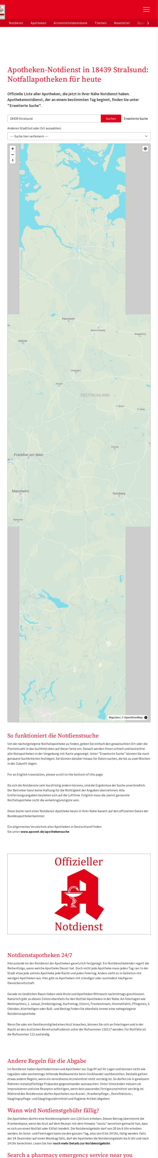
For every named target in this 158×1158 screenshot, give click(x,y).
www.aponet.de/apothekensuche (45, 831)
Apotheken (38, 23)
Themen (101, 23)
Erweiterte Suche (136, 118)
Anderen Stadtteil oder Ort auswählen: (34, 128)
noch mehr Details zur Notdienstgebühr (81, 1143)
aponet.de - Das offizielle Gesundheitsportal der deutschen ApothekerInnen (35, 10)
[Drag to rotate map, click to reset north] (13, 161)
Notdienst (16, 23)
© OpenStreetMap (132, 717)
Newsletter (122, 23)
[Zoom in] (13, 149)
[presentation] (148, 23)
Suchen (111, 118)
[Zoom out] (13, 155)
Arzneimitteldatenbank (70, 23)
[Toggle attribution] (145, 717)
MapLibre (114, 717)
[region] (79, 433)
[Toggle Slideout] (146, 9)
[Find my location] (145, 149)
